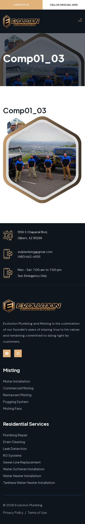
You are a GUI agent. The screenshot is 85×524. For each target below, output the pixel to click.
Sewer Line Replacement (22, 462)
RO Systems (12, 455)
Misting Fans (12, 408)
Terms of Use (37, 512)
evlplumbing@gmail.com (35, 252)
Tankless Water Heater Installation (29, 482)
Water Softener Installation (23, 469)
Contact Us (21, 4)
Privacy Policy (13, 512)
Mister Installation (16, 381)
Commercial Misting (18, 388)
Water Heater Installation (22, 476)
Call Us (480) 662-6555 (64, 4)
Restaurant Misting (17, 395)
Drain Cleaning (14, 442)
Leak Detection (15, 448)
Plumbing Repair (15, 435)
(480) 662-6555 (29, 256)
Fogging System (15, 402)
